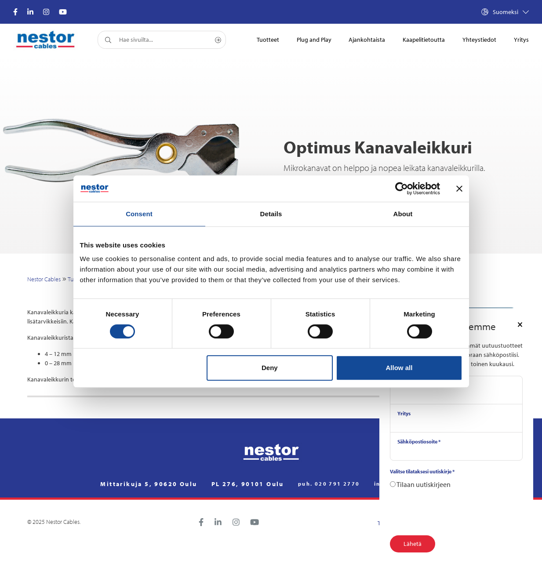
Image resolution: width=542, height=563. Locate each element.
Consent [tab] (139, 214)
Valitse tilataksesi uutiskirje (422, 471)
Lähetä (413, 544)
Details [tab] (271, 214)
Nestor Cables (44, 279)
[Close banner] (459, 188)
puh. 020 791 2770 (329, 484)
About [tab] (403, 214)
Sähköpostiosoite (418, 441)
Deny (270, 367)
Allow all (399, 367)
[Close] (520, 324)
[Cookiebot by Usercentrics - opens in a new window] (401, 188)
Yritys (404, 413)
